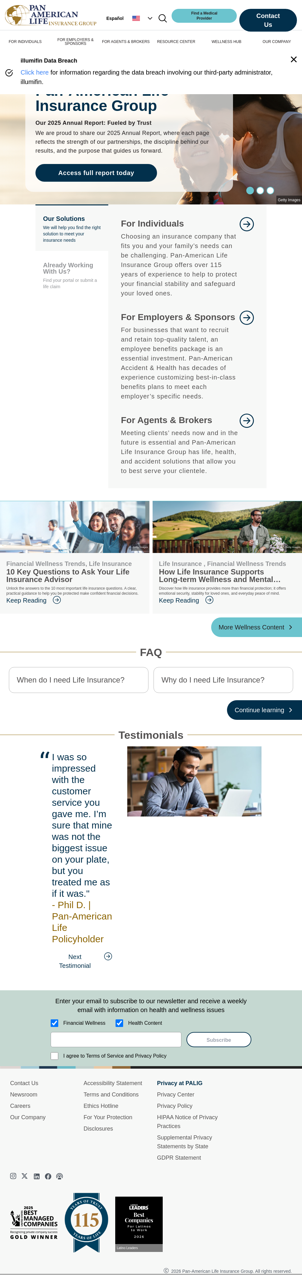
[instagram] (14, 1176)
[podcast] (59, 1176)
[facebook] (48, 1176)
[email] (116, 1039)
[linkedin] (37, 1176)
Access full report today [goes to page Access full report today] (96, 172)
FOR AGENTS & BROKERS (126, 41)
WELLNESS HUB (226, 41)
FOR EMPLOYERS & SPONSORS (75, 42)
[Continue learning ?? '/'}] (264, 710)
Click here (35, 72)
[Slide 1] (260, 190)
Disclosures (98, 1129)
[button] (143, 18)
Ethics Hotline (101, 1106)
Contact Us (268, 20)
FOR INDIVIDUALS (25, 41)
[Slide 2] (270, 190)
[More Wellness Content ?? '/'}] (256, 627)
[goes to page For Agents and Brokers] (247, 445)
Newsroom (23, 1094)
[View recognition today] (141, 1224)
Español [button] (114, 18)
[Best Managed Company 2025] (36, 1224)
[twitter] (25, 1176)
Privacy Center (175, 1094)
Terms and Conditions (111, 1094)
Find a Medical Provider (204, 16)
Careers (20, 1106)
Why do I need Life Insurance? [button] (213, 680)
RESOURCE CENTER (176, 41)
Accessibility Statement (113, 1083)
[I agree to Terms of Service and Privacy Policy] (54, 1056)
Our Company (28, 1117)
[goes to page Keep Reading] (74, 600)
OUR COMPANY (277, 41)
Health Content (145, 1023)
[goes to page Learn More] (247, 257)
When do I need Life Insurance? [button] (70, 680)
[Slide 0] (250, 190)
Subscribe (219, 1040)
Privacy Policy (174, 1106)
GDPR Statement (179, 1158)
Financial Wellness (84, 1023)
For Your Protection (108, 1117)
